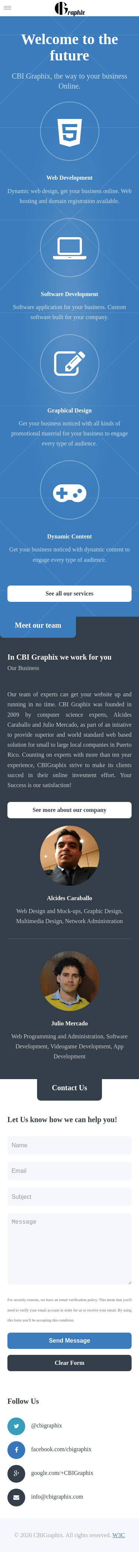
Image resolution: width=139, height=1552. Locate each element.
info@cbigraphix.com (57, 1496)
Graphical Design (69, 410)
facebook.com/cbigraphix (61, 1449)
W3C (118, 1535)
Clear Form (69, 1363)
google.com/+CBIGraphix (62, 1473)
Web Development (69, 178)
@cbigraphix (46, 1425)
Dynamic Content (69, 536)
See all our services (69, 593)
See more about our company (69, 810)
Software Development (69, 294)
